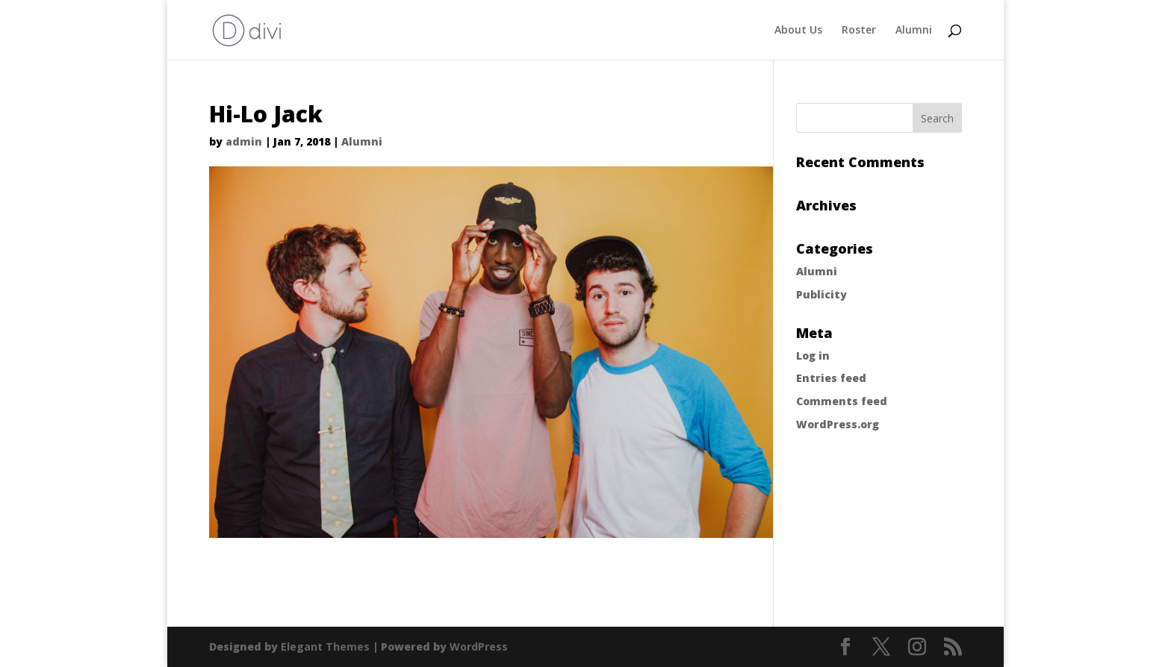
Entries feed (831, 378)
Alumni (913, 31)
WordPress (479, 646)
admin (244, 141)
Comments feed (841, 401)
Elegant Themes (325, 646)
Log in (813, 355)
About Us (798, 31)
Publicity (821, 294)
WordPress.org (837, 424)
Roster (859, 31)
